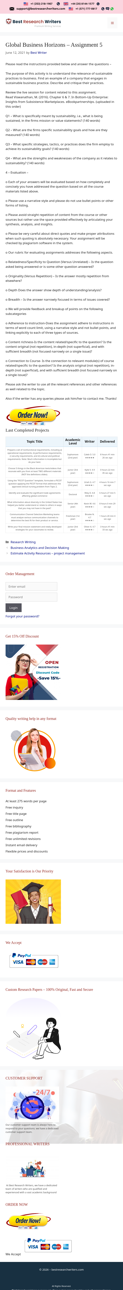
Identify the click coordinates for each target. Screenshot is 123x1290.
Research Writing (23, 542)
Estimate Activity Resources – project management (48, 553)
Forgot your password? (22, 616)
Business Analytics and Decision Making (40, 548)
